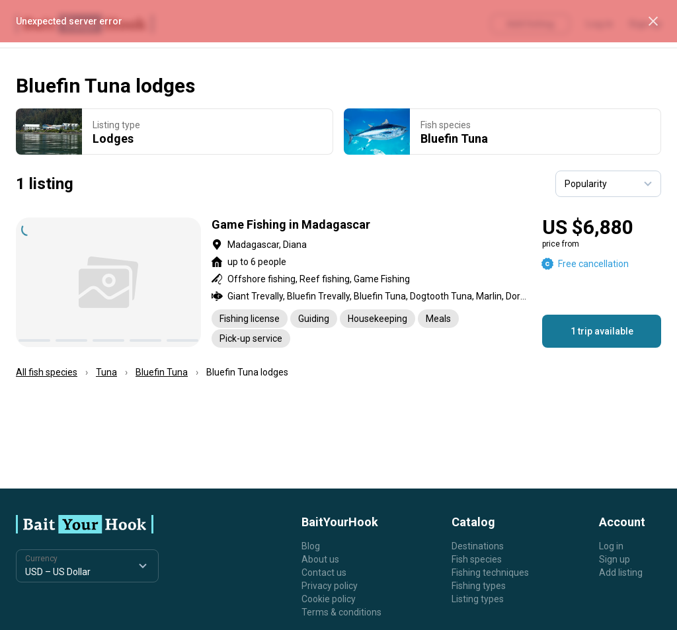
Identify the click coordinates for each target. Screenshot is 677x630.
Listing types (478, 599)
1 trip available (602, 331)
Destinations (478, 546)
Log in (611, 546)
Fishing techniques (490, 572)
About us (320, 559)
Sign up (614, 559)
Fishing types (479, 585)
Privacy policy (329, 585)
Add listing (621, 572)
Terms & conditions (341, 612)
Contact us (323, 572)
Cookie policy (328, 599)
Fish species (477, 559)
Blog (310, 546)
